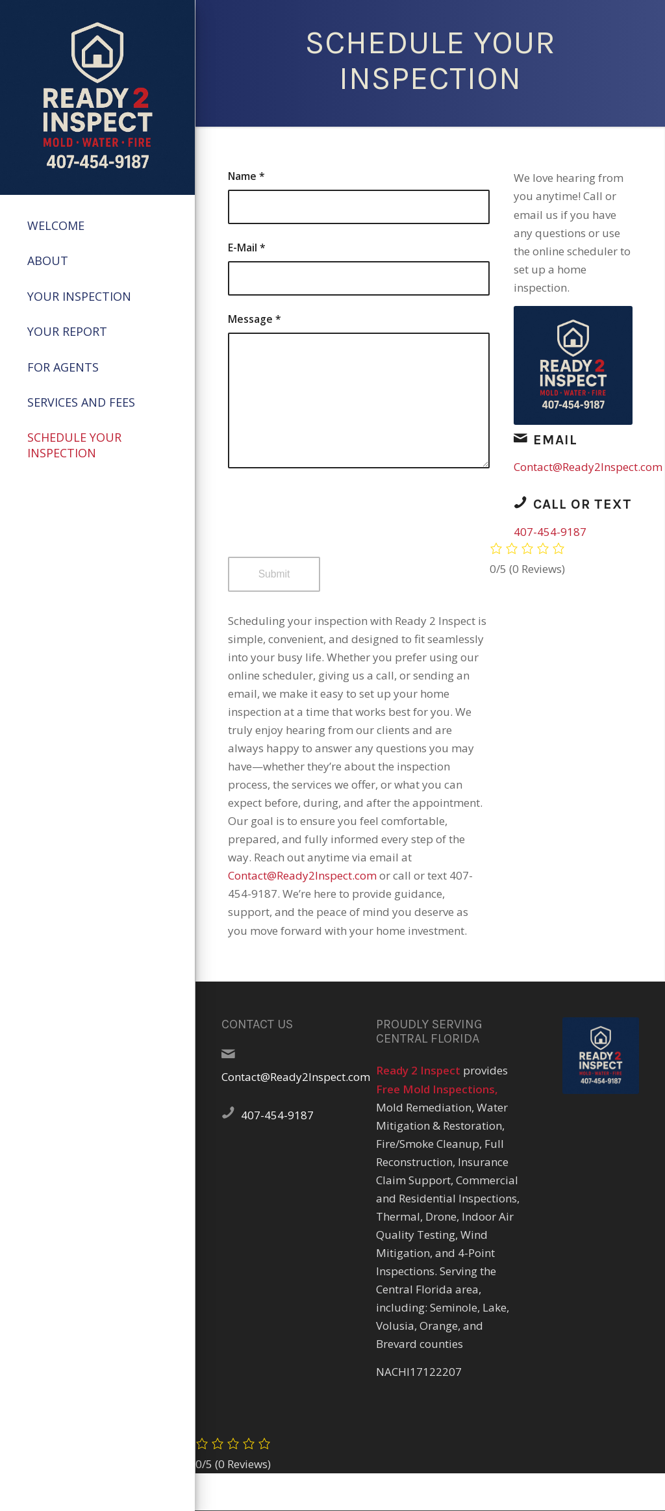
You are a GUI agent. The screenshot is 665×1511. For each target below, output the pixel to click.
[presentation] (326, 524)
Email (555, 440)
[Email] (520, 438)
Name (246, 176)
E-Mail (247, 247)
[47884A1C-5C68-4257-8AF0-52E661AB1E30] (97, 97)
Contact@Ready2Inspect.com (302, 875)
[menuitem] (97, 226)
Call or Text (582, 504)
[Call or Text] (520, 502)
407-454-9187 (550, 531)
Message (254, 319)
